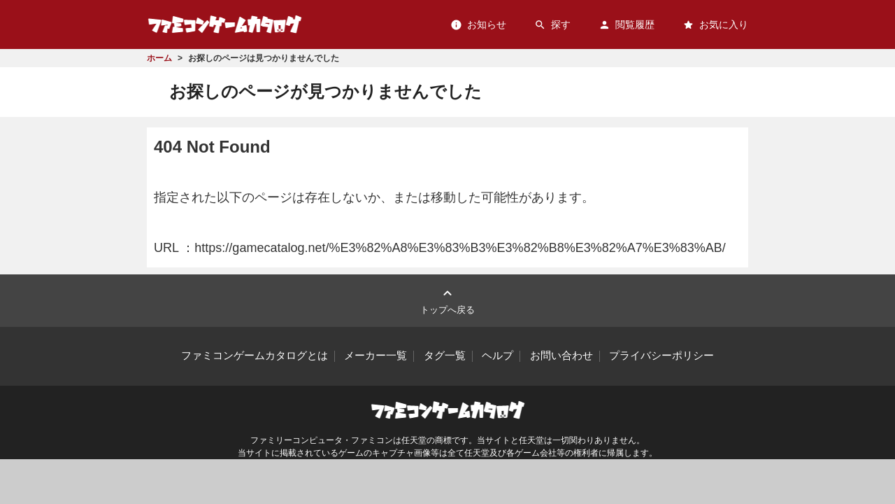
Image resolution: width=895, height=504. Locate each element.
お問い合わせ (561, 355)
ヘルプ (497, 355)
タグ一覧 (445, 355)
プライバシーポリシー (661, 355)
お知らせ (478, 25)
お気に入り (715, 25)
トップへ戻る (447, 300)
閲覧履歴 (626, 25)
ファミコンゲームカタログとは (254, 355)
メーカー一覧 (375, 355)
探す (552, 25)
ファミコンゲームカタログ (225, 24)
